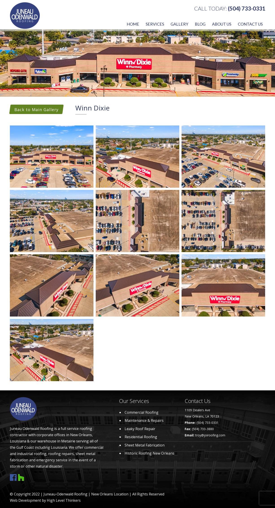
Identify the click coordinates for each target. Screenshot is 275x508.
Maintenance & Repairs (144, 420)
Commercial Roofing (141, 412)
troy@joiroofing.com (210, 435)
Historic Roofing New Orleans (149, 453)
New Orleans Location (109, 494)
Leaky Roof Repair (140, 428)
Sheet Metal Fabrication (145, 445)
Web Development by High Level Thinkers (45, 500)
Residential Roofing (141, 436)
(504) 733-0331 (246, 8)
